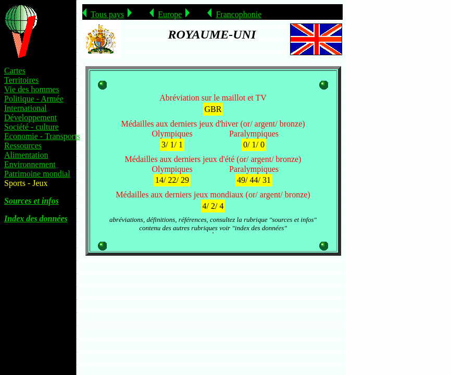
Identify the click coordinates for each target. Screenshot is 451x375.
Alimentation (26, 155)
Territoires (21, 80)
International (25, 108)
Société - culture (31, 126)
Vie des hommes (31, 89)
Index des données (36, 218)
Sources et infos (31, 200)
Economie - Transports (42, 136)
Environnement (30, 164)
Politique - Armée (34, 98)
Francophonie (238, 14)
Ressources (23, 145)
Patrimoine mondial (37, 173)
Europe (170, 14)
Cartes (15, 70)
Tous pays (107, 14)
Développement (30, 117)
